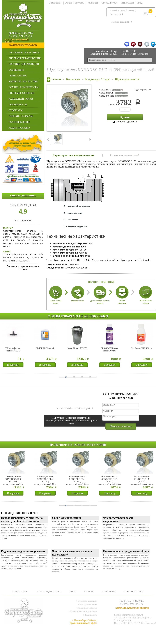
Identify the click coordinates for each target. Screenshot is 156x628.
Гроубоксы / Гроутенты (24, 52)
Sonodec (147, 260)
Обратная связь (133, 591)
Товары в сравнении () (121, 22)
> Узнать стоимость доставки (82, 611)
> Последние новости (86, 608)
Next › (90, 139)
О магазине (19, 591)
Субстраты (16, 110)
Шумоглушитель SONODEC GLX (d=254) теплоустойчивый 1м (85, 260)
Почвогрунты (18, 104)
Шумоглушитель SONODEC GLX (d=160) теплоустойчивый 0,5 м (45, 480)
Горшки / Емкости (21, 116)
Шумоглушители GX (130, 260)
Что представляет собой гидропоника (118, 519)
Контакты (92, 2)
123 (120, 110)
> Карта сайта (89, 615)
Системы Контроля (21, 93)
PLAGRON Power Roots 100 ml (109, 349)
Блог (72, 591)
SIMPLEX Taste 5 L (45, 348)
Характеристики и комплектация (73, 155)
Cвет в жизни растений (66, 517)
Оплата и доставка (74, 2)
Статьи (88, 591)
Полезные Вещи (19, 122)
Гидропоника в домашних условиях (23, 551)
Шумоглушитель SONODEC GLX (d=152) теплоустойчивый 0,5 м (77, 480)
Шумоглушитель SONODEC (61, 161)
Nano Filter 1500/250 (77, 348)
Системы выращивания (25, 58)
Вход (139, 2)
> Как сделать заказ (87, 604)
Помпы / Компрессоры (24, 87)
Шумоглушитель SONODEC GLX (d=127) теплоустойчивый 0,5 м (109, 480)
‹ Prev (48, 139)
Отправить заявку (121, 426)
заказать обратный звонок (24, 41)
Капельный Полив (21, 98)
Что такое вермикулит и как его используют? (72, 553)
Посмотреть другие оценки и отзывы (23, 268)
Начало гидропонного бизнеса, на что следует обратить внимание (22, 519)
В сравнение (145, 89)
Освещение (16, 70)
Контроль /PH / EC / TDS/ (23, 81)
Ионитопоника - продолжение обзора (126, 551)
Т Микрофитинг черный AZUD (13, 349)
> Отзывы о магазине (86, 601)
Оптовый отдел (109, 2)
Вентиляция (18, 75)
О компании (55, 2)
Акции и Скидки (19, 127)
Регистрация (127, 2)
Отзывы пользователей (124, 155)
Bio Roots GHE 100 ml (141, 348)
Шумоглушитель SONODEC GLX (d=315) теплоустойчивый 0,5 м (141, 480)
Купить (125, 117)
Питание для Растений (24, 64)
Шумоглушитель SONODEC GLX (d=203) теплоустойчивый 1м (13, 480)
